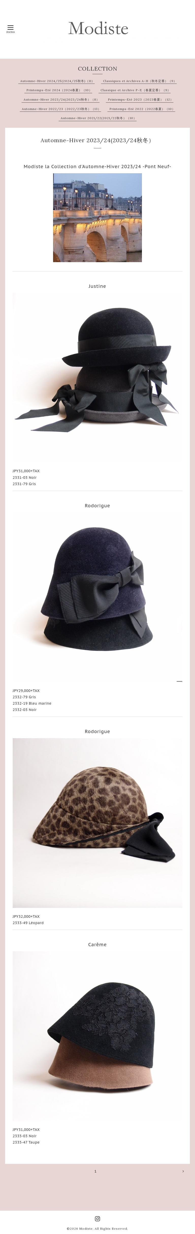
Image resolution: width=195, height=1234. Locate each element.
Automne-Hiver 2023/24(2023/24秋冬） (97, 140)
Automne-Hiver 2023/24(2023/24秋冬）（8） (62, 99)
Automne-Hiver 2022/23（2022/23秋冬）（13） (61, 109)
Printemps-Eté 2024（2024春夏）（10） (59, 90)
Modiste (86, 1228)
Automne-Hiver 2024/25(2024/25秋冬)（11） (57, 81)
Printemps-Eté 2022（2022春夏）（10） (142, 109)
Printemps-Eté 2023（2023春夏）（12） (140, 99)
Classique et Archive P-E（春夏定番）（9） (136, 90)
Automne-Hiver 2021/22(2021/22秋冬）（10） (99, 118)
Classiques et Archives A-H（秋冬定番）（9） (140, 81)
